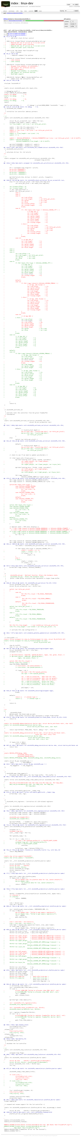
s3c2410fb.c (19, 13)
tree (25, 11)
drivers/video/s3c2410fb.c (16, 20)
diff (36, 11)
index (14, 3)
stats (40, 11)
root (8, 13)
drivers (11, 13)
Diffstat (6, 19)
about (5, 11)
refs (17, 11)
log (21, 11)
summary (11, 11)
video (14, 13)
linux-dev (27, 3)
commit (31, 11)
